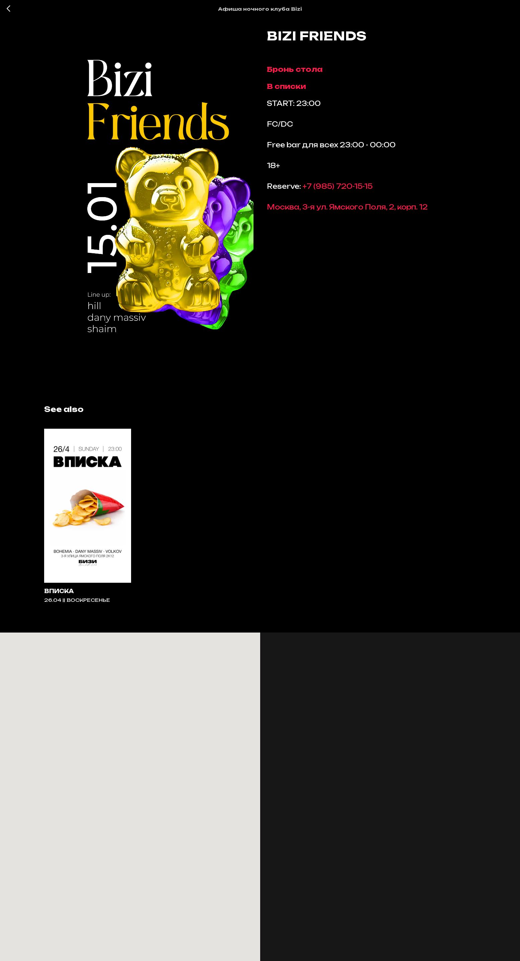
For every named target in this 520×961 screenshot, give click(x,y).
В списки (286, 89)
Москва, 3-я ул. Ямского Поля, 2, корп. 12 (347, 210)
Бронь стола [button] (295, 72)
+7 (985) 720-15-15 (338, 189)
